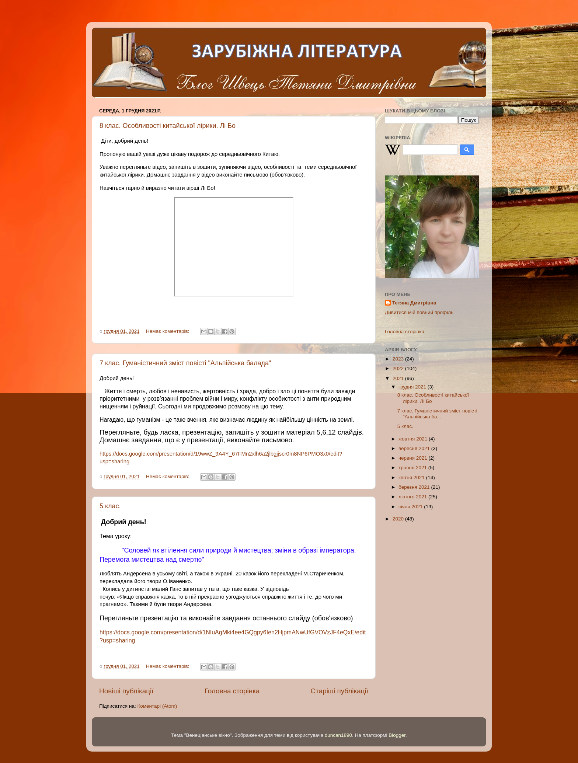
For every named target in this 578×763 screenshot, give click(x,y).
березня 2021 (414, 487)
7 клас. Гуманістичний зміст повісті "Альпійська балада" (185, 363)
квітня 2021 (412, 477)
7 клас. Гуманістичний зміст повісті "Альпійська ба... (437, 413)
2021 (399, 378)
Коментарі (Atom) (157, 706)
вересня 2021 (414, 448)
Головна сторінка (232, 691)
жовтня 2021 (413, 439)
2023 (399, 359)
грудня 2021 (413, 387)
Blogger (397, 735)
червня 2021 (413, 458)
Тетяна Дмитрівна (414, 303)
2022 (399, 368)
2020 (399, 519)
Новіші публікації (126, 691)
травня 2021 (413, 467)
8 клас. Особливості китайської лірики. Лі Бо (168, 125)
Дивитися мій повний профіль (419, 312)
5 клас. (110, 506)
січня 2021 (411, 506)
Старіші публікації (339, 691)
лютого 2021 (413, 496)
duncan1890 (338, 735)
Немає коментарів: (168, 331)
